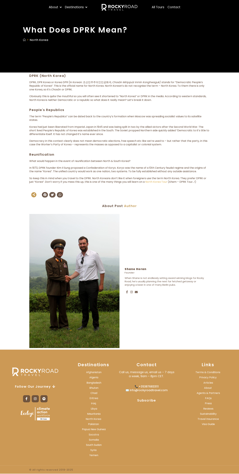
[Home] (24, 40)
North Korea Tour (156, 182)
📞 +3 (138, 387)
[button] (45, 195)
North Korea (41, 40)
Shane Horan (136, 269)
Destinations (93, 365)
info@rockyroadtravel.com (148, 390)
